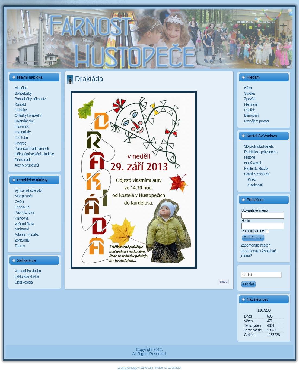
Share (223, 281)
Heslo (245, 221)
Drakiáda (89, 79)
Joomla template (128, 367)
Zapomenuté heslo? (255, 245)
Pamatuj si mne (252, 231)
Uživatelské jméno (254, 210)
